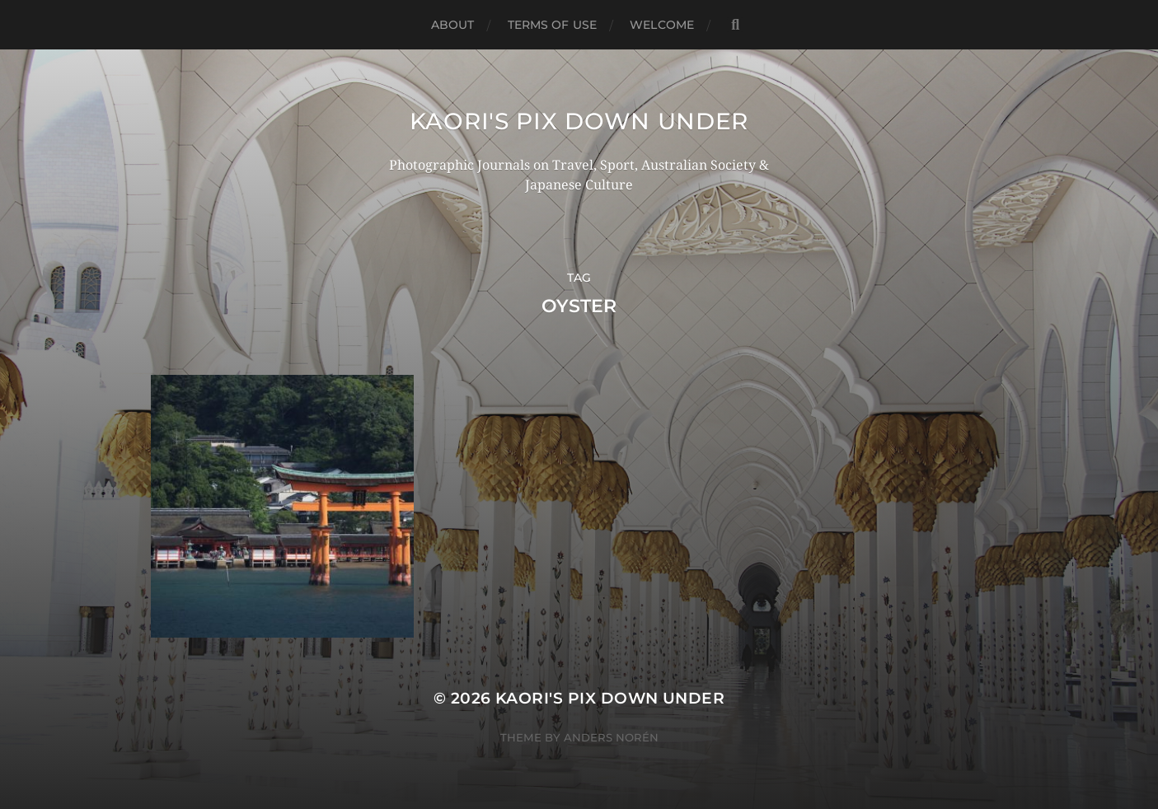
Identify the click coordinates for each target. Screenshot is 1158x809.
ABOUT (453, 24)
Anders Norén (611, 737)
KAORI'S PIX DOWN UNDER (579, 121)
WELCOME (662, 24)
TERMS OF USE (553, 24)
